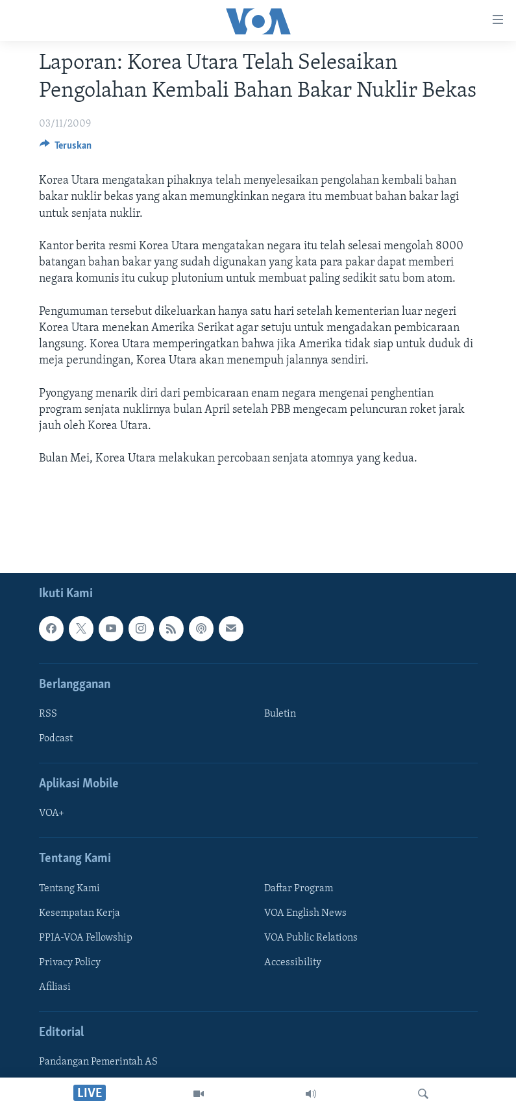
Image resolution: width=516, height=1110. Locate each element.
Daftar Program (298, 888)
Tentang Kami (69, 888)
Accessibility (292, 962)
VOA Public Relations (311, 938)
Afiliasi (55, 987)
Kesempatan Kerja (79, 913)
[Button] (66, 148)
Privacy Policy (70, 962)
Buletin (280, 714)
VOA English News (305, 913)
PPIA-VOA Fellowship (85, 938)
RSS (48, 714)
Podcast (56, 739)
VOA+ (51, 813)
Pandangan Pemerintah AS (98, 1062)
